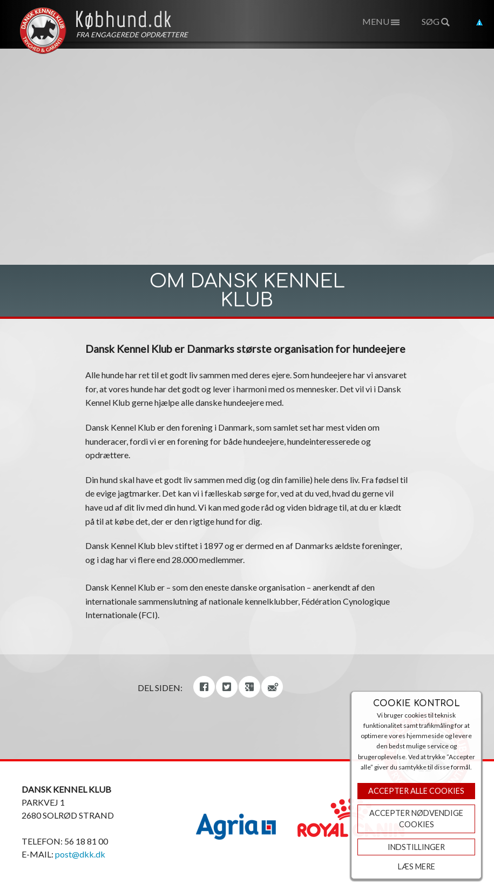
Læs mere (416, 866)
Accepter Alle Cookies (416, 790)
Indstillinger (416, 847)
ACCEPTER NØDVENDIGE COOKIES (416, 818)
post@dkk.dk (80, 854)
